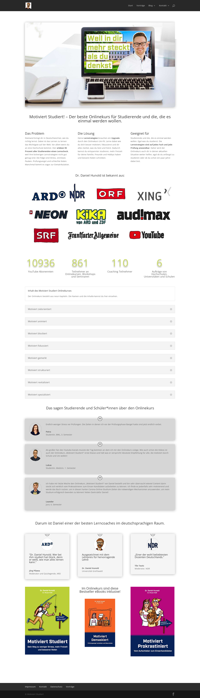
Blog (150, 6)
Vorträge (141, 6)
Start (130, 6)
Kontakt (163, 6)
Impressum (30, 686)
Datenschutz (56, 686)
